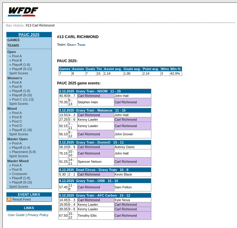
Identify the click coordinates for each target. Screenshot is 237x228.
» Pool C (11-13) (21, 99)
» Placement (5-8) (22, 152)
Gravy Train (76, 44)
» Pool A (15, 56)
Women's (14, 78)
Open (11, 52)
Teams (13, 45)
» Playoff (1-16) (20, 130)
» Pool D (15, 125)
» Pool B (15, 60)
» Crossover (18, 174)
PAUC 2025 (29, 34)
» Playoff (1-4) (19, 147)
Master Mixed (18, 161)
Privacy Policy (37, 215)
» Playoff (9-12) (20, 69)
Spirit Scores (18, 73)
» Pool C (15, 121)
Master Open (17, 139)
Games (13, 40)
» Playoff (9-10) (20, 95)
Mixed (12, 108)
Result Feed (22, 199)
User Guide (16, 215)
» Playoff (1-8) (19, 64)
